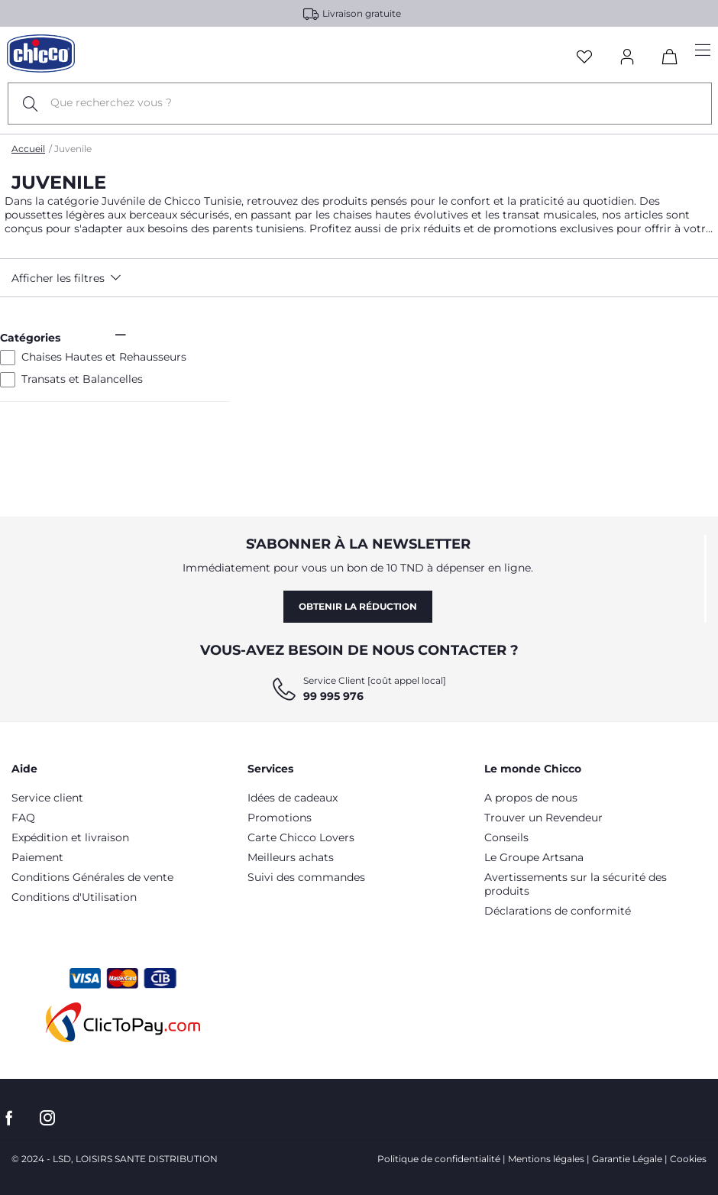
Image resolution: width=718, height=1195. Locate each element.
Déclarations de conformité (557, 911)
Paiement (37, 857)
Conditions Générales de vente (92, 877)
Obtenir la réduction (358, 606)
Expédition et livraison (70, 837)
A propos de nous (530, 798)
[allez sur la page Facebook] (9, 1118)
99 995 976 (333, 696)
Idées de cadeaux (292, 798)
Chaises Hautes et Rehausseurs (103, 357)
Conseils (506, 837)
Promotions (279, 817)
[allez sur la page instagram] (47, 1118)
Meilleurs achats (290, 857)
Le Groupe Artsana (534, 857)
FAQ (23, 817)
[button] (98, 278)
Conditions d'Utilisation (74, 897)
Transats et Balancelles (82, 379)
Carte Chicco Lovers (300, 837)
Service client (47, 798)
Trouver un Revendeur (543, 817)
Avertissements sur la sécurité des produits (575, 884)
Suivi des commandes (306, 877)
